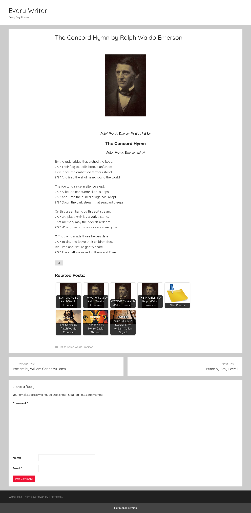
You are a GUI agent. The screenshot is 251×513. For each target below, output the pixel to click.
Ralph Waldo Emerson (80, 346)
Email (17, 468)
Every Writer (28, 10)
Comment (20, 403)
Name (18, 457)
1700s (63, 346)
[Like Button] (59, 262)
